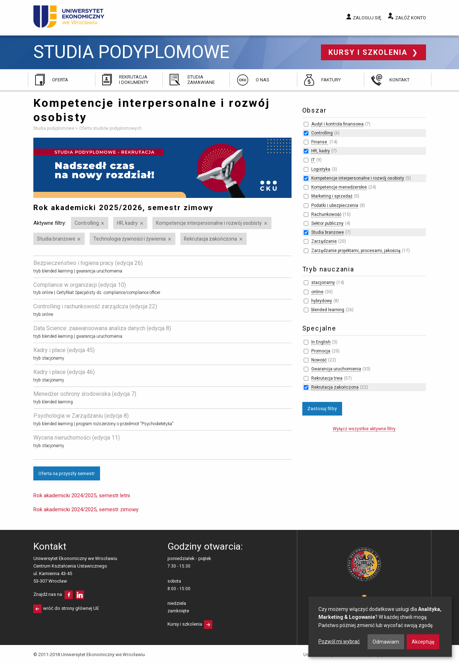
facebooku (69, 595)
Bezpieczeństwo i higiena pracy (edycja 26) (88, 263)
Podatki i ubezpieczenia (334, 205)
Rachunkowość (326, 214)
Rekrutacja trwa (326, 378)
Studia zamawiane (201, 79)
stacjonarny (323, 282)
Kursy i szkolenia (369, 52)
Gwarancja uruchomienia (336, 368)
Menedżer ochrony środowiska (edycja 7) (84, 393)
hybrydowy (321, 300)
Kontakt (399, 79)
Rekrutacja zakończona (210, 239)
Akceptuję (423, 642)
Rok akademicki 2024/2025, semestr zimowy (85, 509)
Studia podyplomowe (131, 52)
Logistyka (320, 169)
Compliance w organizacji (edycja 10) (79, 284)
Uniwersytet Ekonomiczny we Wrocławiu (69, 16)
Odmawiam (386, 642)
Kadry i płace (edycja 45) (64, 350)
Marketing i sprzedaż (331, 196)
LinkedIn (80, 595)
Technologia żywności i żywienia (129, 239)
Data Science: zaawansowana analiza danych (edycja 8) (102, 328)
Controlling (87, 223)
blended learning (327, 309)
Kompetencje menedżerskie (339, 187)
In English (321, 342)
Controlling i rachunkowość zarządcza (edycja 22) (95, 306)
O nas (262, 79)
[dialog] (380, 627)
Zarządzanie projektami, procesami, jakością (356, 250)
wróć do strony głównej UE (71, 608)
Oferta (60, 79)
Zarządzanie (324, 241)
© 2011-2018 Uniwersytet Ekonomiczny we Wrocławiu (89, 654)
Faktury (331, 79)
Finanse (319, 141)
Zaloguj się (367, 17)
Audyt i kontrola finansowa (337, 124)
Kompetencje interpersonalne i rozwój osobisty (209, 223)
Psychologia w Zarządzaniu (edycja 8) (81, 415)
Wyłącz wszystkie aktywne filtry (364, 428)
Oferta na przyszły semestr (66, 473)
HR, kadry (127, 223)
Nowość (319, 359)
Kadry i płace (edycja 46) (64, 372)
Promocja (320, 351)
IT (313, 159)
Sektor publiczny (327, 223)
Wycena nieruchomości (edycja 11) (76, 437)
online (317, 291)
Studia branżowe (56, 239)
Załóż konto (410, 17)
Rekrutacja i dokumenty (133, 79)
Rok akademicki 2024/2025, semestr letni (81, 495)
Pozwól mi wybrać (339, 641)
